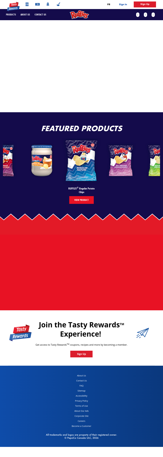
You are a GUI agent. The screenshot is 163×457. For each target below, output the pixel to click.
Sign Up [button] (144, 4)
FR (108, 4)
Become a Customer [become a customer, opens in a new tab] (80, 427)
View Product (81, 200)
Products (11, 14)
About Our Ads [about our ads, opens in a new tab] (79, 411)
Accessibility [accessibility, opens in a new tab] (78, 396)
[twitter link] (145, 14)
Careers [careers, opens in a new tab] (77, 422)
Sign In (123, 4)
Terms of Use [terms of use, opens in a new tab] (79, 406)
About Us (25, 14)
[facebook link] (139, 14)
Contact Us (39, 14)
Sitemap (81, 390)
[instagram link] (153, 14)
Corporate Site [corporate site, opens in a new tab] (79, 417)
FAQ (81, 385)
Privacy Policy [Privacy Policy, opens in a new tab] (79, 401)
